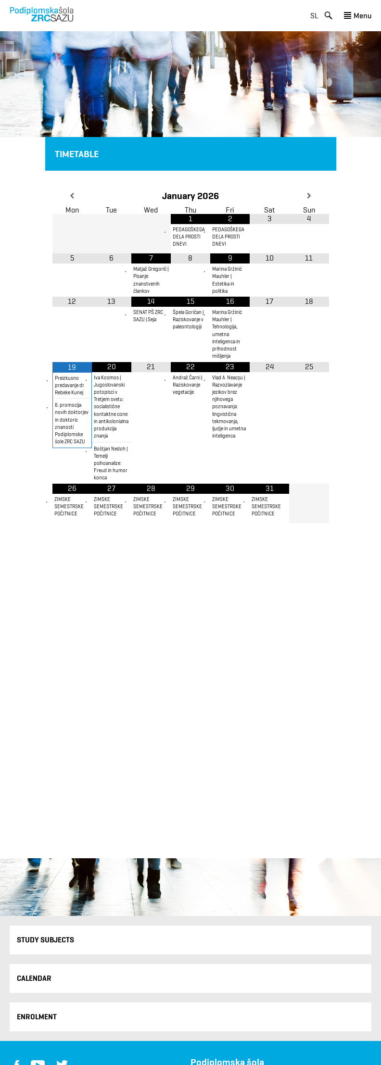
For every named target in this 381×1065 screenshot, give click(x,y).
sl (314, 16)
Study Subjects (45, 940)
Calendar (34, 978)
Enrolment (37, 1017)
